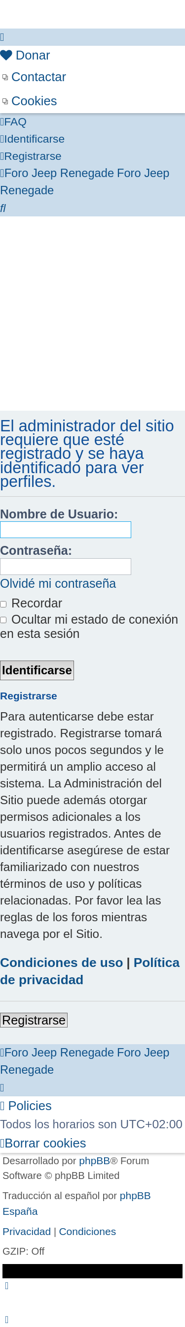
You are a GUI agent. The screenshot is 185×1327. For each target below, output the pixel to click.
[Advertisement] (92, 313)
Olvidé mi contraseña (58, 583)
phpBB (94, 1160)
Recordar (31, 603)
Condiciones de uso (61, 962)
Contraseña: (36, 550)
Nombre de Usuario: (59, 514)
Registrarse (34, 1020)
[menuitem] (25, 55)
